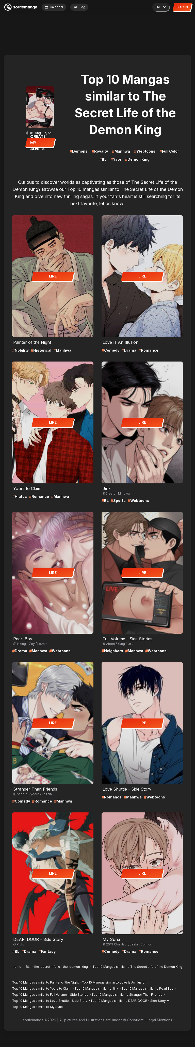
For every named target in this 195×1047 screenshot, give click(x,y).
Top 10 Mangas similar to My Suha (37, 1007)
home (17, 967)
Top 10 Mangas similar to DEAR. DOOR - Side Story (128, 1001)
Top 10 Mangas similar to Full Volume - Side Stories (50, 994)
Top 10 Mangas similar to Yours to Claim (41, 988)
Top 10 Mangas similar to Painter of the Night (45, 982)
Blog (79, 7)
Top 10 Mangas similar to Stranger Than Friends (126, 994)
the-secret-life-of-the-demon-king (61, 967)
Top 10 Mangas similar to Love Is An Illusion (114, 982)
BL (28, 967)
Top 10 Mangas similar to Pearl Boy (147, 988)
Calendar (54, 7)
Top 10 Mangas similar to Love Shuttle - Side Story (49, 1001)
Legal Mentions (159, 1020)
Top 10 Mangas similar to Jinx (96, 988)
